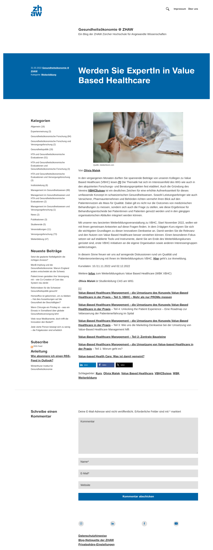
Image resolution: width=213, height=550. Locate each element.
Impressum (180, 9)
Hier (156, 258)
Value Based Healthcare (137, 373)
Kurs (99, 373)
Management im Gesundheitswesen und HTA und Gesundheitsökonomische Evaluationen (50, 198)
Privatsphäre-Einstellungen (96, 544)
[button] (87, 365)
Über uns (193, 9)
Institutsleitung (38, 185)
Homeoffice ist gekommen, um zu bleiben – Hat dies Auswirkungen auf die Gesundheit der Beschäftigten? (51, 299)
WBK (176, 373)
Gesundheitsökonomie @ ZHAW (105, 30)
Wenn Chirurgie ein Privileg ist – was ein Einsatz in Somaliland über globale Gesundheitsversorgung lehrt (50, 310)
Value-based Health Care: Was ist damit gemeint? (111, 356)
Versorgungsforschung (42, 234)
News (33, 215)
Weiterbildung (48, 75)
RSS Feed (38, 346)
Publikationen (37, 219)
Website (85, 485)
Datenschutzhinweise (92, 536)
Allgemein (35, 126)
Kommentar (88, 421)
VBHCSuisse (96, 190)
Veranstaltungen (39, 229)
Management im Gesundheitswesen (48, 190)
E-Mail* (85, 473)
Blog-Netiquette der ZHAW (96, 540)
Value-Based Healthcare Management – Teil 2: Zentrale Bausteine (122, 337)
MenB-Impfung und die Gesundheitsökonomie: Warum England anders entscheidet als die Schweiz (50, 268)
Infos (91, 273)
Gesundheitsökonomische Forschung (49, 136)
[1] (119, 182)
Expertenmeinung (39, 131)
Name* (85, 461)
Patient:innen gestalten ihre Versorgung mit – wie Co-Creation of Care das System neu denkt (50, 279)
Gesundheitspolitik (40, 149)
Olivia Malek (92, 170)
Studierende (37, 224)
